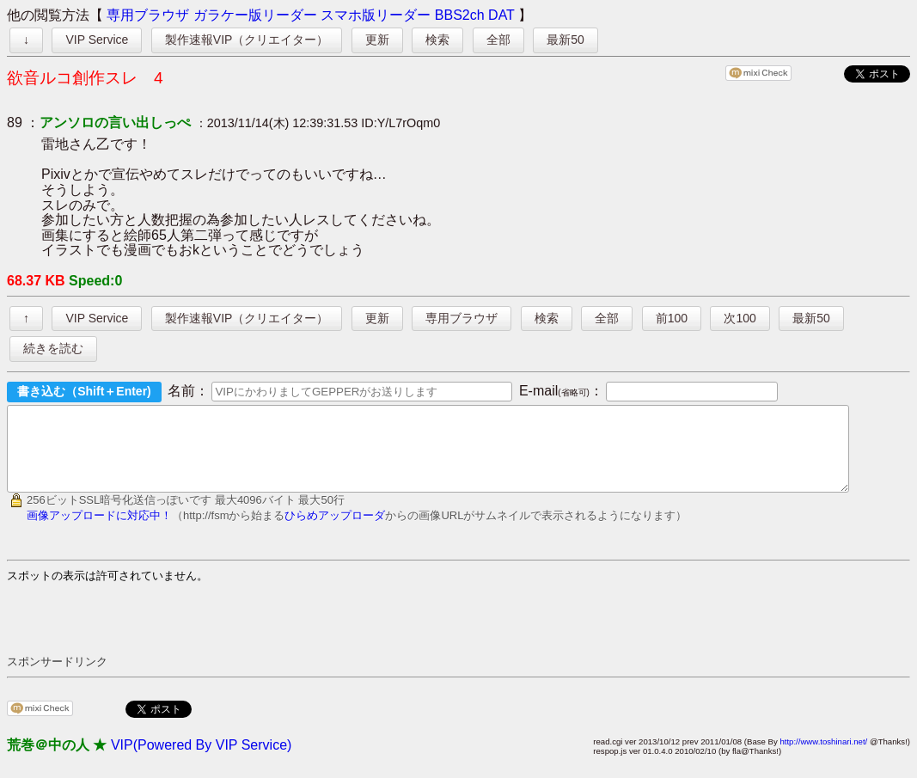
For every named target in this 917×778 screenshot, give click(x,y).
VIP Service (96, 39)
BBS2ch (460, 15)
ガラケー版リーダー (255, 15)
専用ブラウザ (148, 15)
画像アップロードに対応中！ (99, 530)
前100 (672, 318)
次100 (739, 318)
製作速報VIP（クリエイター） (247, 39)
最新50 (565, 39)
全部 (498, 39)
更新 (377, 39)
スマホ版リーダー (376, 15)
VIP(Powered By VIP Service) (201, 760)
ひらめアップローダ (334, 530)
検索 (437, 39)
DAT (501, 15)
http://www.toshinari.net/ (823, 757)
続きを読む (53, 348)
